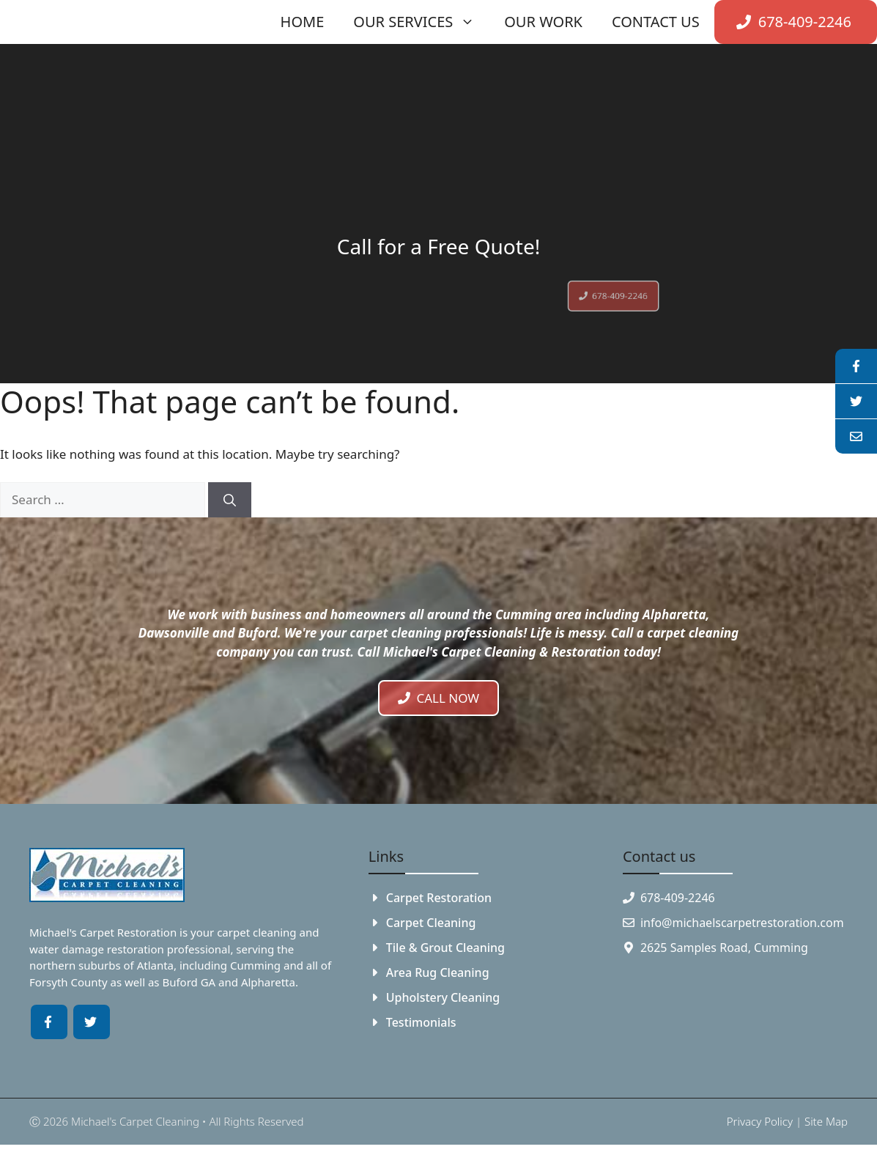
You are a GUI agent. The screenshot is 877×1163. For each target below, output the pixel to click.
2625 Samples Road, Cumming (724, 947)
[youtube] (856, 401)
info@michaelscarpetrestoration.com (742, 923)
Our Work (543, 22)
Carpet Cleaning (431, 923)
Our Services (421, 22)
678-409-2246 (677, 898)
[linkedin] (856, 436)
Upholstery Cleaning (443, 997)
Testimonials (421, 1022)
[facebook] (856, 366)
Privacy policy (760, 1121)
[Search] (229, 499)
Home (303, 22)
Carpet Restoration (439, 898)
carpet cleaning (256, 932)
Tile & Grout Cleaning (445, 947)
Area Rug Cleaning (437, 972)
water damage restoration (96, 949)
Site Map (826, 1121)
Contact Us (656, 22)
